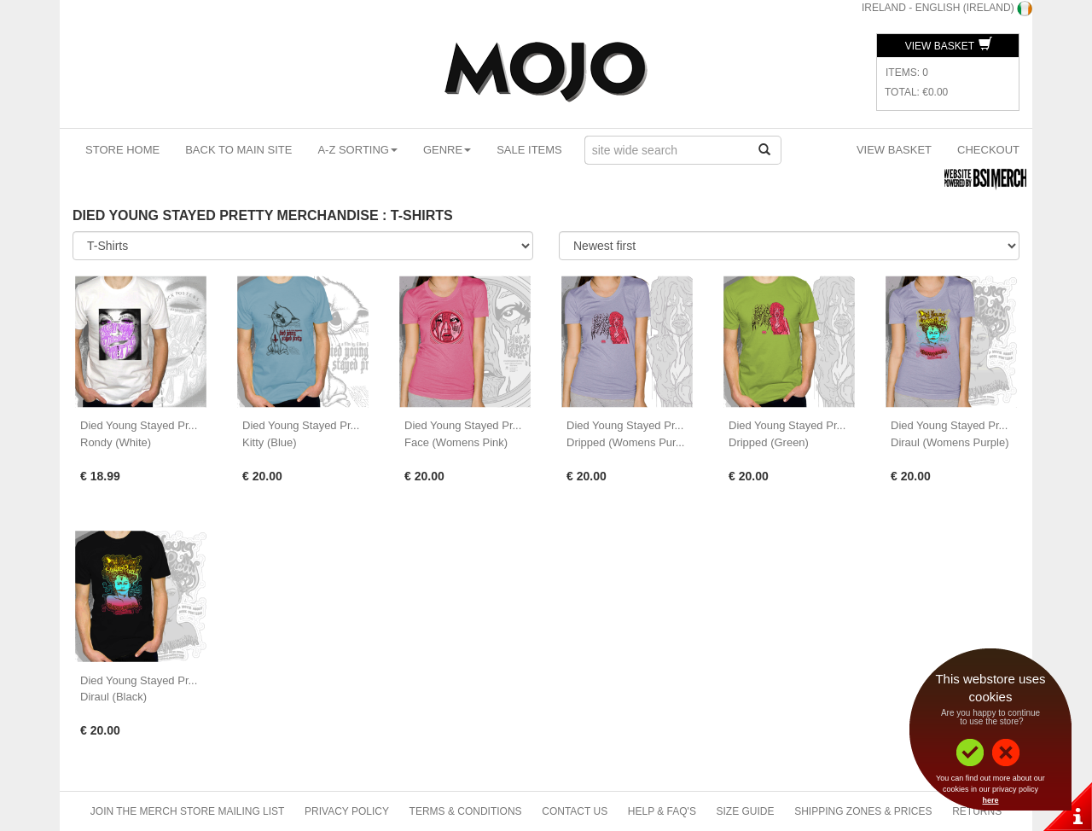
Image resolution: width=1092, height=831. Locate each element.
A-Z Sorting (357, 149)
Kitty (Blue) (269, 442)
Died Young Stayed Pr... (138, 425)
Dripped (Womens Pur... (625, 442)
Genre (447, 149)
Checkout (988, 149)
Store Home (122, 149)
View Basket (948, 46)
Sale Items (529, 149)
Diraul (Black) (113, 696)
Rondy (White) (115, 442)
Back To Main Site (238, 149)
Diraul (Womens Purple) (949, 442)
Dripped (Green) (769, 442)
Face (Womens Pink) (456, 442)
